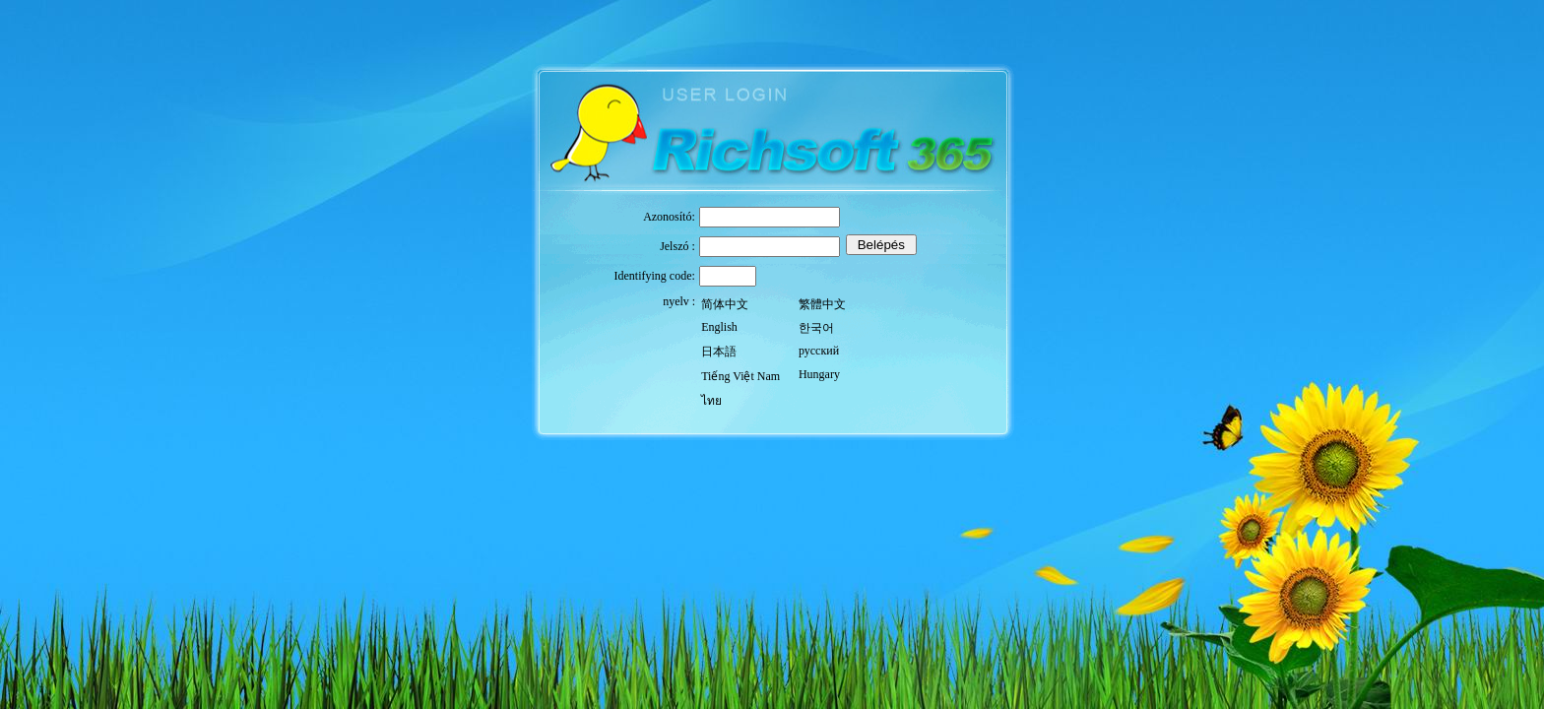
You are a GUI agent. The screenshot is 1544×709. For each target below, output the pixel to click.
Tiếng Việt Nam (740, 376)
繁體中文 (822, 304)
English (719, 327)
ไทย (711, 401)
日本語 (719, 351)
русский (819, 350)
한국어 (816, 328)
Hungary (819, 374)
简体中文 (724, 304)
